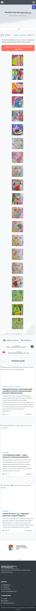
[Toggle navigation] (33, 2)
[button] (34, 7)
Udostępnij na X (26, 340)
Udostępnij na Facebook (11, 340)
